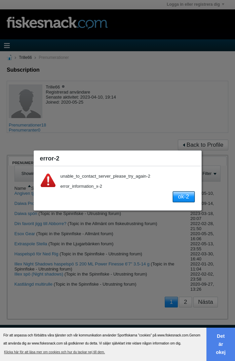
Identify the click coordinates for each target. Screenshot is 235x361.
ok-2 (183, 196)
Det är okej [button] (221, 344)
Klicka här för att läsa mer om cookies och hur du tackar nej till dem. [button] (54, 352)
